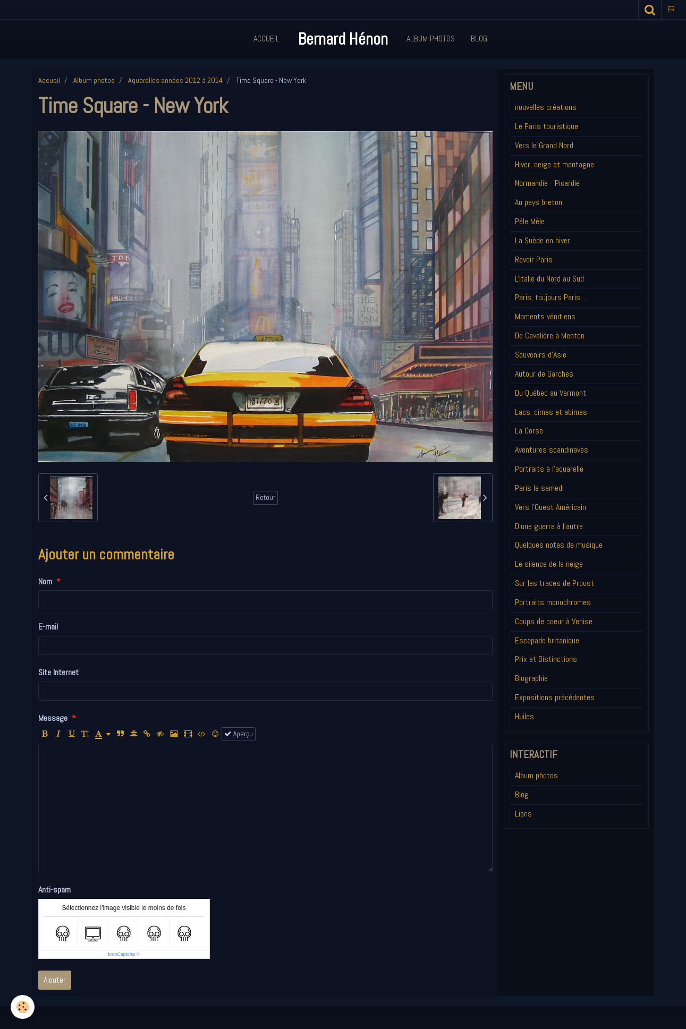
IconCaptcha (121, 954)
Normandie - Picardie (547, 183)
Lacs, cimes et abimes (551, 412)
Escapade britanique (547, 640)
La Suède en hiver (542, 240)
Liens (523, 813)
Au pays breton (538, 202)
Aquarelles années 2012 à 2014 (175, 80)
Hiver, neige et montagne (554, 164)
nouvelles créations (546, 107)
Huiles (524, 716)
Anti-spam (54, 889)
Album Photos (430, 38)
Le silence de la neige (549, 563)
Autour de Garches (544, 373)
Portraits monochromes (553, 602)
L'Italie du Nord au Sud (549, 278)
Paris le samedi (539, 488)
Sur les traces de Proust (554, 583)
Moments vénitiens (545, 316)
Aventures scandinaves (551, 449)
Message (52, 718)
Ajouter (55, 979)
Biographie (531, 678)
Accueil (266, 38)
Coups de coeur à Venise (553, 621)
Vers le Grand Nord (544, 145)
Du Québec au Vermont (550, 392)
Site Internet (58, 672)
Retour (265, 497)
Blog (479, 38)
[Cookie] (23, 1007)
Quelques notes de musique (559, 544)
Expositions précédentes (555, 697)
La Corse (529, 430)
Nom (45, 581)
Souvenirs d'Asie (540, 354)
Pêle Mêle (530, 221)
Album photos (94, 80)
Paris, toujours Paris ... (551, 297)
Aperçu (238, 733)
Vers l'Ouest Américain (550, 507)
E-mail (48, 626)
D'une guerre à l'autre (549, 526)
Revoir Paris (534, 259)
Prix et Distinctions (546, 659)
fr (671, 9)
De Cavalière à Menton (550, 335)
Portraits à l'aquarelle (549, 468)
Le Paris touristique (546, 126)
